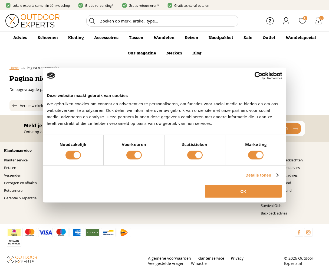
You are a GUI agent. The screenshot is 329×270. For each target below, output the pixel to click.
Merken (174, 53)
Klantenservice (16, 160)
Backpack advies (274, 213)
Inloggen (286, 21)
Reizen (191, 38)
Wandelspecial (301, 38)
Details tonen (258, 175)
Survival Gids (271, 205)
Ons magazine (142, 53)
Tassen (136, 38)
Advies (20, 38)
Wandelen (164, 38)
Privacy (237, 258)
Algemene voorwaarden (169, 258)
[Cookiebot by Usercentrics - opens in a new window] (258, 75)
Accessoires (106, 38)
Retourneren (14, 190)
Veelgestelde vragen (166, 263)
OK (243, 191)
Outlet (269, 38)
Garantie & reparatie (20, 198)
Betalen (10, 167)
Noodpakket (221, 38)
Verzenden (12, 175)
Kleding (76, 38)
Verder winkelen (33, 105)
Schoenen (48, 38)
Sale (248, 38)
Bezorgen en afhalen (20, 182)
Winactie (199, 263)
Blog (197, 53)
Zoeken (92, 20)
